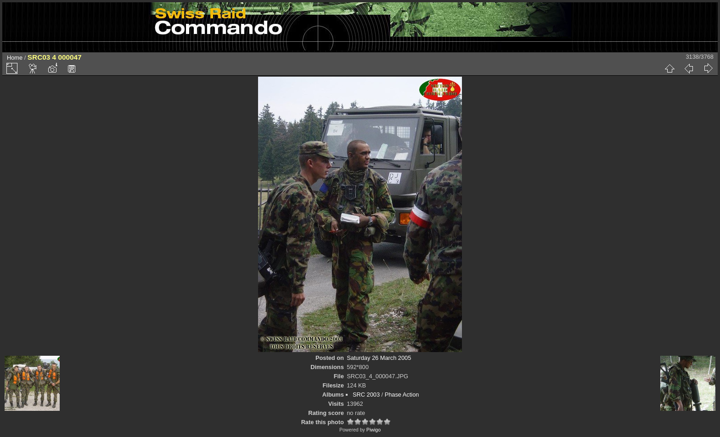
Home (14, 57)
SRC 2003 (366, 394)
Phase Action (402, 394)
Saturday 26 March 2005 (379, 357)
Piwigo (373, 429)
